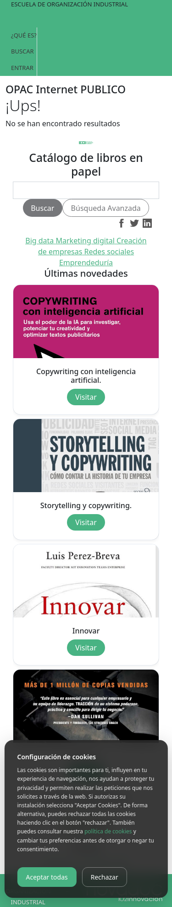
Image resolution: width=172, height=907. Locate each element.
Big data (40, 241)
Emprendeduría (86, 263)
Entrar (22, 68)
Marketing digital (86, 241)
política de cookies (108, 831)
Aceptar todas (46, 877)
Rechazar (104, 877)
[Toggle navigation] (86, 18)
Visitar (86, 397)
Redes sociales (109, 252)
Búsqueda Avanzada (106, 208)
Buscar (22, 51)
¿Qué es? (24, 35)
